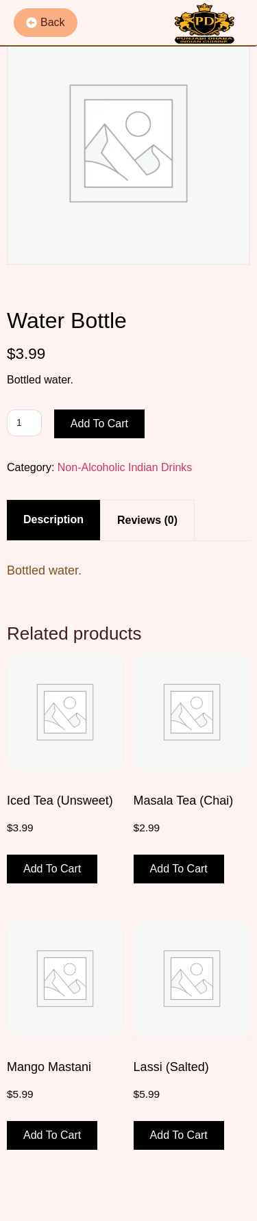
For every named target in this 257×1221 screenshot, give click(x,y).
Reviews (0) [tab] (147, 520)
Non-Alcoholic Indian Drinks (125, 467)
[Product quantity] (24, 423)
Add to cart (99, 423)
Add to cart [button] (52, 868)
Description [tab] (53, 519)
